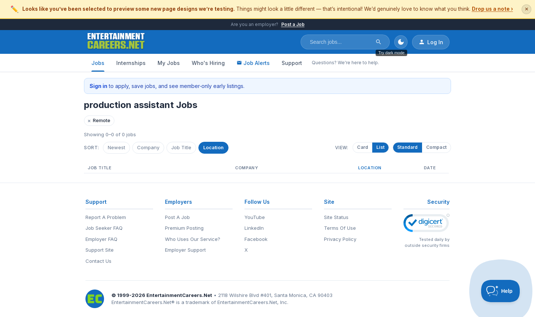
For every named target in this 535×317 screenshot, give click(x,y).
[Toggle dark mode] (401, 42)
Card (363, 147)
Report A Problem (105, 217)
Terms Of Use (340, 228)
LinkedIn (254, 228)
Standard (407, 147)
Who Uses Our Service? (192, 239)
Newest (116, 147)
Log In (430, 42)
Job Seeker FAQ (104, 228)
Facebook (256, 239)
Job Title (181, 147)
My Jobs (169, 63)
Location (213, 147)
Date (430, 167)
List (381, 147)
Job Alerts (253, 63)
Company (148, 147)
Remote (98, 120)
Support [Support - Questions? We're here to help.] (292, 63)
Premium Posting (184, 228)
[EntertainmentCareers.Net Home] (116, 42)
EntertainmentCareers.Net (179, 295)
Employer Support (185, 250)
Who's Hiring (208, 63)
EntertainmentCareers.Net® (143, 302)
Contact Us (98, 261)
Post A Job (177, 217)
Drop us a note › (492, 9)
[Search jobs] (340, 41)
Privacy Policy (340, 239)
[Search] (378, 42)
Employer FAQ (101, 239)
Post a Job (293, 24)
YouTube (254, 217)
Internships (131, 63)
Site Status (336, 217)
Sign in (98, 86)
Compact (436, 147)
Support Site (99, 250)
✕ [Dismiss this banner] (527, 9)
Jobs (97, 63)
